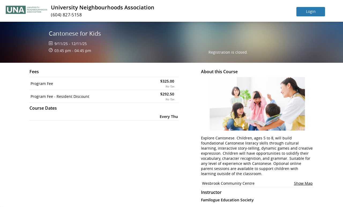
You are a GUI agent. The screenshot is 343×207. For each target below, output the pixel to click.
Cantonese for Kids (75, 33)
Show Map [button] (303, 183)
